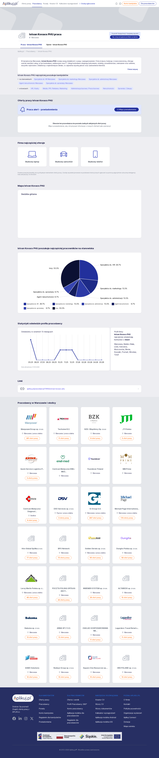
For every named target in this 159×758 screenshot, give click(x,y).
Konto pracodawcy (75, 708)
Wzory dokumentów (103, 708)
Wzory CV (99, 704)
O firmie (127, 700)
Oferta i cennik (73, 700)
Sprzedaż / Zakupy (125, 88)
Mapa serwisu (129, 726)
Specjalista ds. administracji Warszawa (103, 79)
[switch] (126, 109)
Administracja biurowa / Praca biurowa (85, 88)
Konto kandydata (130, 3)
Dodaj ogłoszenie (87, 4)
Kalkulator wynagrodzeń (68, 4)
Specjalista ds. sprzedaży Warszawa (59, 83)
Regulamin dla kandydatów (50, 717)
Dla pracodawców (147, 3)
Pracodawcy (37, 4)
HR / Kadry (35, 88)
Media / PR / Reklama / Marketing (55, 88)
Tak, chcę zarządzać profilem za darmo (125, 37)
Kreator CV (54, 4)
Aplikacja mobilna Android (105, 717)
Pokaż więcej (133, 69)
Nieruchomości (108, 88)
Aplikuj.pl (21, 51)
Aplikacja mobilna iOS (104, 722)
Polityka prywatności (132, 708)
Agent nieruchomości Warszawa (31, 83)
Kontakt (127, 704)
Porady (45, 4)
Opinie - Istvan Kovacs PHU (56, 45)
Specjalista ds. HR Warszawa (44, 79)
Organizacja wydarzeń (133, 713)
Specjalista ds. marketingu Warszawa (72, 79)
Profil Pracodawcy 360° (77, 704)
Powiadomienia (45, 722)
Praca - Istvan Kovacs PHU (31, 45)
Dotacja (127, 722)
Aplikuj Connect (130, 717)
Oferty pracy (26, 4)
